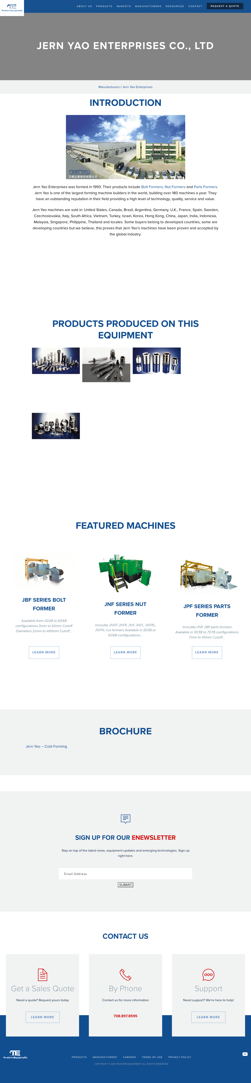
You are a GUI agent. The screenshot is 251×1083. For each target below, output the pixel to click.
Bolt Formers (152, 187)
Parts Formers (205, 187)
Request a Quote (225, 6)
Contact (195, 6)
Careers (129, 1057)
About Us (84, 6)
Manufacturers (148, 6)
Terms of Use (152, 1057)
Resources (175, 6)
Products (104, 6)
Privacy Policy (179, 1057)
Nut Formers (175, 187)
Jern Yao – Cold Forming (46, 746)
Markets (124, 6)
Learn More (44, 652)
